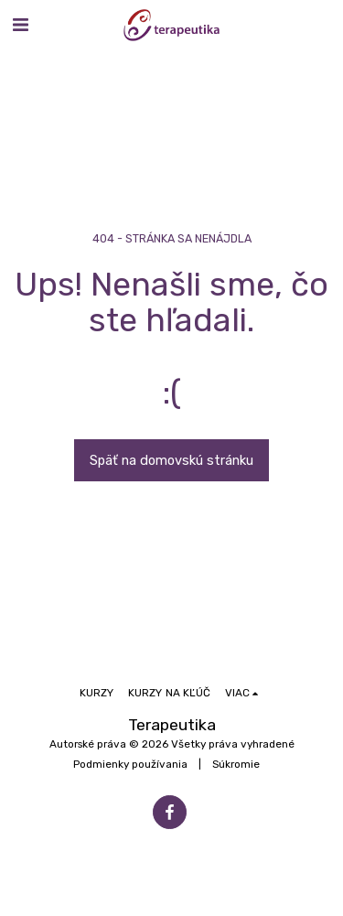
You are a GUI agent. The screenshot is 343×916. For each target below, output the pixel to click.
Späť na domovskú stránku (171, 460)
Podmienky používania (130, 764)
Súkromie (236, 764)
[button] (20, 24)
